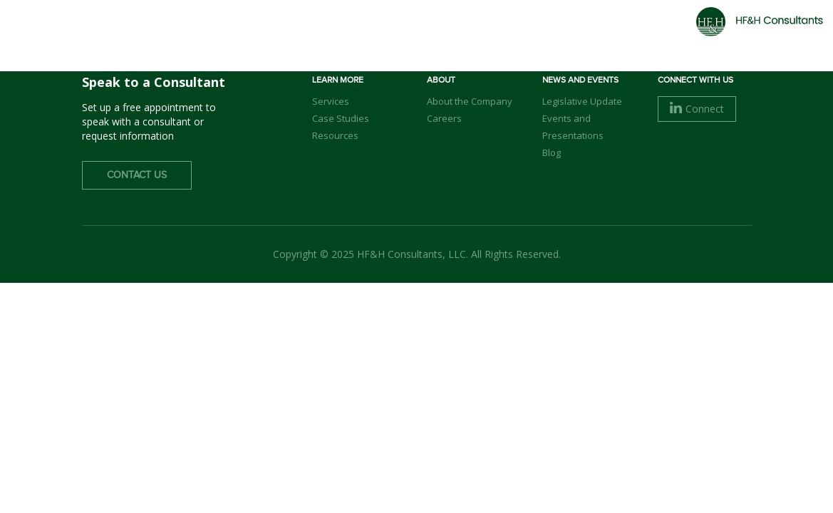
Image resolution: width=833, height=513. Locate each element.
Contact (710, 35)
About (338, 36)
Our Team (406, 36)
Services (481, 36)
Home (282, 36)
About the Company (469, 101)
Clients (550, 36)
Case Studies (340, 118)
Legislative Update (582, 101)
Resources (335, 135)
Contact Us (137, 175)
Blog (551, 152)
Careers (618, 36)
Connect (697, 108)
